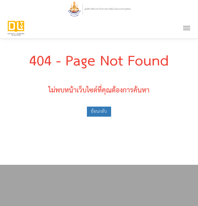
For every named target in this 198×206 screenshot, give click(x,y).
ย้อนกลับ (99, 111)
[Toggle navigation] (186, 21)
